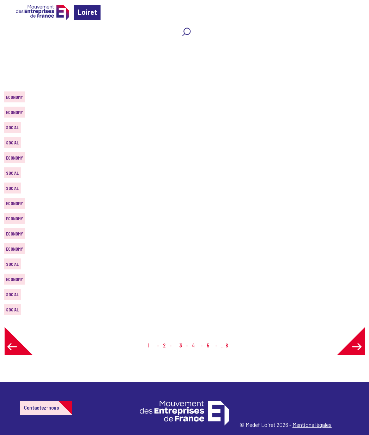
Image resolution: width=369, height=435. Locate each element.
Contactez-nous (41, 407)
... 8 (224, 345)
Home (15, 47)
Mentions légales (312, 424)
